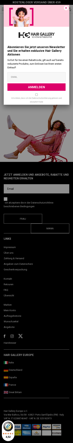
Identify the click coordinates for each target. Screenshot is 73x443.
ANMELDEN (36, 87)
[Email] (36, 77)
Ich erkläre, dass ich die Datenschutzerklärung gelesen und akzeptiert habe (36, 100)
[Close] (66, 8)
